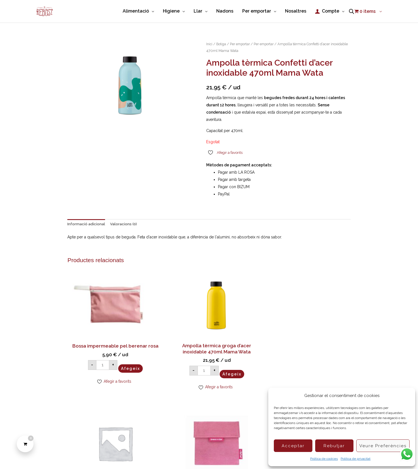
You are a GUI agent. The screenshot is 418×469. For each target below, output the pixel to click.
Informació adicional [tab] (87, 223)
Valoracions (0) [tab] (126, 223)
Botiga (222, 43)
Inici (209, 43)
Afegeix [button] (115, 352)
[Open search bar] (351, 10)
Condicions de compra (187, 455)
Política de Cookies (144, 455)
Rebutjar (334, 445)
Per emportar (242, 43)
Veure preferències (383, 445)
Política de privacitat (355, 459)
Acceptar (293, 445)
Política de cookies (324, 459)
